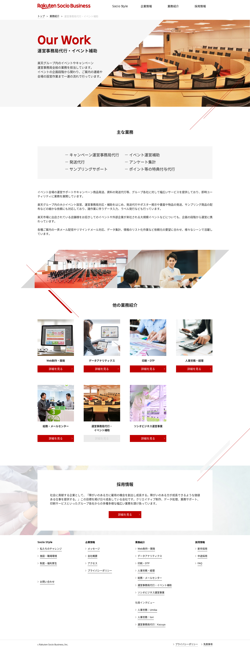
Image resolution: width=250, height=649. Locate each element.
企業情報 (146, 6)
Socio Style (120, 6)
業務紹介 (173, 6)
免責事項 (207, 644)
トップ (41, 16)
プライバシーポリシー (186, 644)
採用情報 (200, 6)
